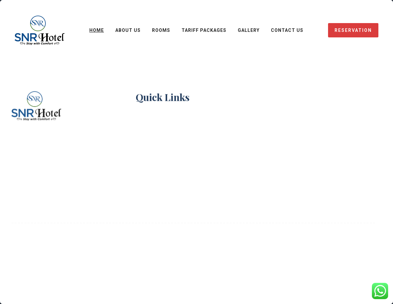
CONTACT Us (287, 30)
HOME (96, 30)
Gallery (249, 30)
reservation (353, 30)
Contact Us (151, 144)
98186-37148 (64, 134)
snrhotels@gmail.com (67, 148)
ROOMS (161, 30)
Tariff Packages (204, 30)
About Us (148, 127)
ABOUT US (128, 30)
